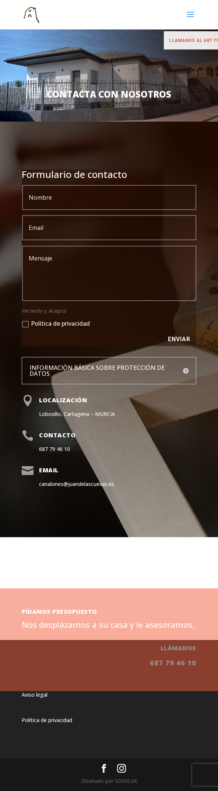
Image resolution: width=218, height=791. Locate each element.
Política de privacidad (56, 323)
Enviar (179, 339)
